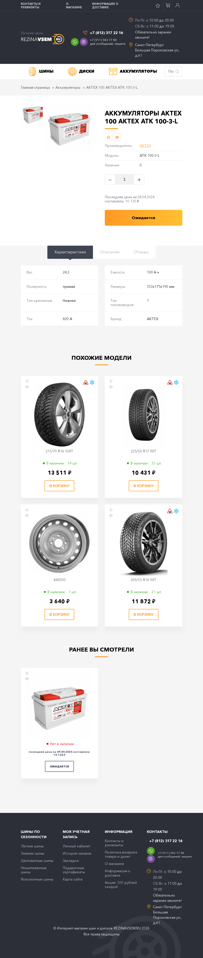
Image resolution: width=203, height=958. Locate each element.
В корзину (59, 486)
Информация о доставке (105, 5)
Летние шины (32, 846)
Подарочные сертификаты (74, 870)
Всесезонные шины (37, 880)
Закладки (71, 861)
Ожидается (59, 767)
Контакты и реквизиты (31, 5)
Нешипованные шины (34, 870)
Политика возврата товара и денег (121, 854)
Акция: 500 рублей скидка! (121, 885)
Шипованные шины (37, 861)
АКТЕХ (145, 146)
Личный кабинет (76, 846)
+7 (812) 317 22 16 (106, 33)
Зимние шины (32, 853)
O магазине (74, 5)
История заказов (77, 853)
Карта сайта (72, 880)
